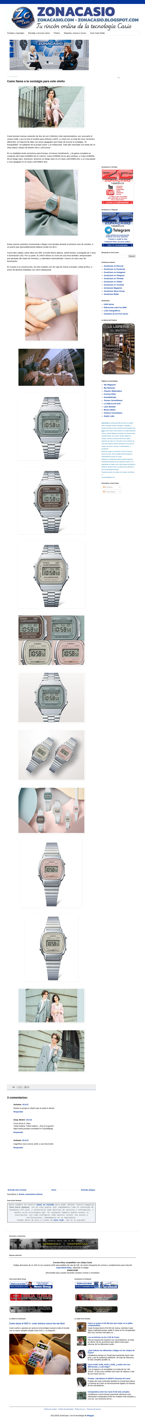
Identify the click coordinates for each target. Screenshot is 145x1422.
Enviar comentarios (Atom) (30, 1194)
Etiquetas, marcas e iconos (75, 33)
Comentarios (109, 492)
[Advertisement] (121, 121)
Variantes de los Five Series (116, 314)
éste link (59, 1220)
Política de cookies (50, 1409)
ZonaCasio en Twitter (113, 282)
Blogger (90, 1415)
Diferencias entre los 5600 (115, 307)
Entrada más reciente (17, 1190)
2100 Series (109, 304)
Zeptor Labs (109, 416)
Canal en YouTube (45, 1205)
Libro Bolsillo (110, 407)
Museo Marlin (110, 410)
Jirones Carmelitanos (113, 400)
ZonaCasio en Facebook (114, 269)
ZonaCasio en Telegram (114, 275)
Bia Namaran (109, 388)
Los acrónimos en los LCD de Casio (103, 1337)
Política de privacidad (66, 1409)
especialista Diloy (64, 1268)
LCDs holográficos (112, 311)
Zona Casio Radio (97, 33)
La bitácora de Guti (112, 404)
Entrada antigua (88, 1190)
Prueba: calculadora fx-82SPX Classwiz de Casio (109, 1378)
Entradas (108, 487)
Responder (18, 1112)
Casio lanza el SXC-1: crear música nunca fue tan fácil (37, 1323)
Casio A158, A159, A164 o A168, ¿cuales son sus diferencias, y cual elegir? (109, 1365)
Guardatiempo (110, 397)
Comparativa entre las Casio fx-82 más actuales (109, 1392)
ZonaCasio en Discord (113, 266)
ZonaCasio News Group (114, 291)
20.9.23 (25, 1140)
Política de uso (80, 1409)
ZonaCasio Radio (111, 294)
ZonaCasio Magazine (113, 288)
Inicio (53, 1190)
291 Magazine (110, 385)
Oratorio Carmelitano (113, 413)
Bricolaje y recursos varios (39, 33)
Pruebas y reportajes (15, 33)
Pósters (57, 33)
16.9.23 (25, 1104)
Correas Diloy (110, 394)
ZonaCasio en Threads (114, 278)
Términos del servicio (93, 1409)
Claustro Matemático (113, 391)
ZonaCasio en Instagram (114, 272)
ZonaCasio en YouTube (114, 285)
